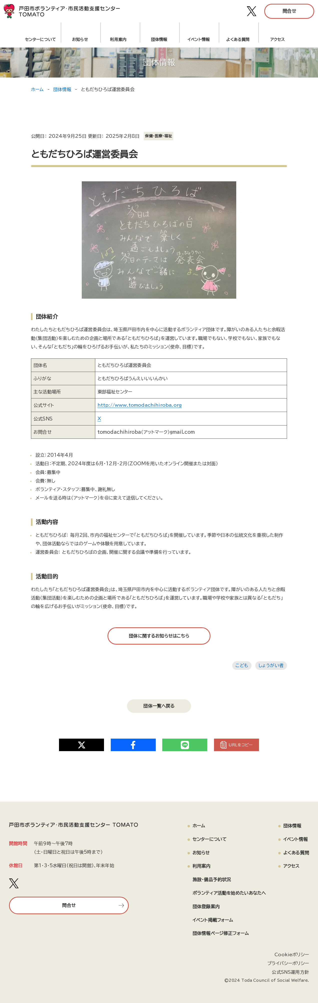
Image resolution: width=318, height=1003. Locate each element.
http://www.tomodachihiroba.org (140, 405)
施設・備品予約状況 (209, 877)
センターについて (40, 40)
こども (241, 665)
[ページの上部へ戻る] (290, 981)
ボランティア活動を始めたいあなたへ (228, 891)
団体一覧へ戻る (159, 705)
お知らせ (80, 40)
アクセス (277, 40)
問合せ (289, 11)
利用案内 (119, 40)
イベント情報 (199, 40)
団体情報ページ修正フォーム (218, 932)
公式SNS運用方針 (290, 970)
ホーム (37, 89)
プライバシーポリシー (288, 961)
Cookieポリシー (291, 953)
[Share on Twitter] (81, 743)
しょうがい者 (271, 665)
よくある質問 (238, 40)
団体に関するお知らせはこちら (159, 635)
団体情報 (159, 40)
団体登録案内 (204, 905)
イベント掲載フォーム (210, 918)
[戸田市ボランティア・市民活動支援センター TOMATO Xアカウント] (252, 11)
